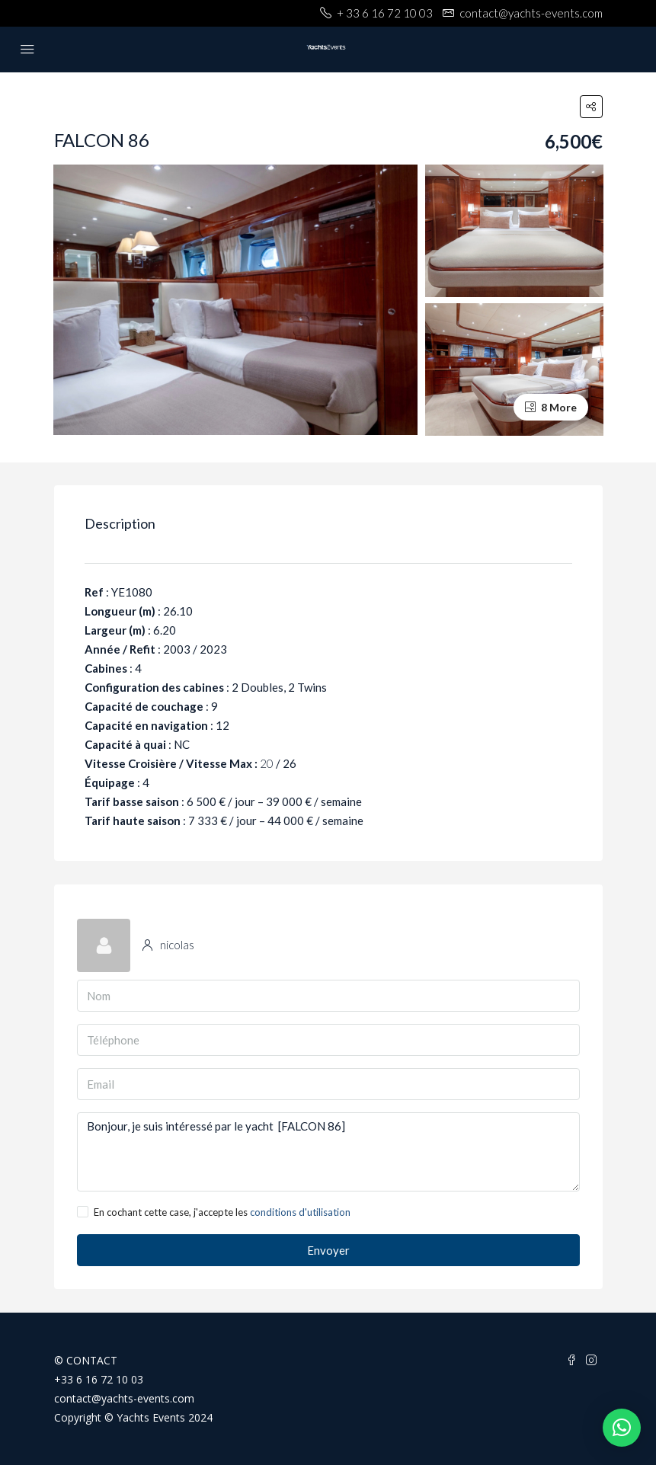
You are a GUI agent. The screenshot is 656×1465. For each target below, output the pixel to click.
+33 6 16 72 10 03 (98, 1379)
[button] (622, 1428)
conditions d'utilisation (300, 1212)
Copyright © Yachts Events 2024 (133, 1417)
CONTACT (91, 1360)
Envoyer (328, 1250)
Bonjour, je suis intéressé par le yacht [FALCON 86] (328, 1152)
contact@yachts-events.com (124, 1398)
